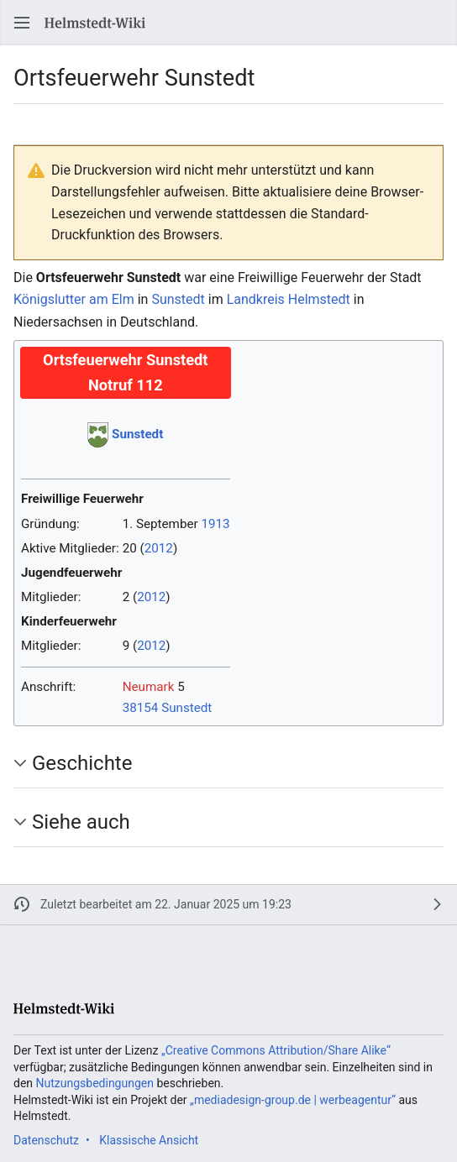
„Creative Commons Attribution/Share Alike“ (276, 1050)
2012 (158, 548)
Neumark (149, 686)
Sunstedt (177, 299)
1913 (215, 523)
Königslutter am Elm (73, 299)
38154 (141, 707)
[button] (21, 22)
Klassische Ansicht (148, 1140)
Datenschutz (46, 1140)
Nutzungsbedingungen (95, 1083)
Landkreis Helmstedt (288, 299)
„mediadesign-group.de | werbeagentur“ (293, 1100)
